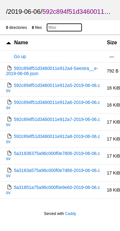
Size (112, 42)
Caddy (70, 213)
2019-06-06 (24, 11)
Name (21, 42)
